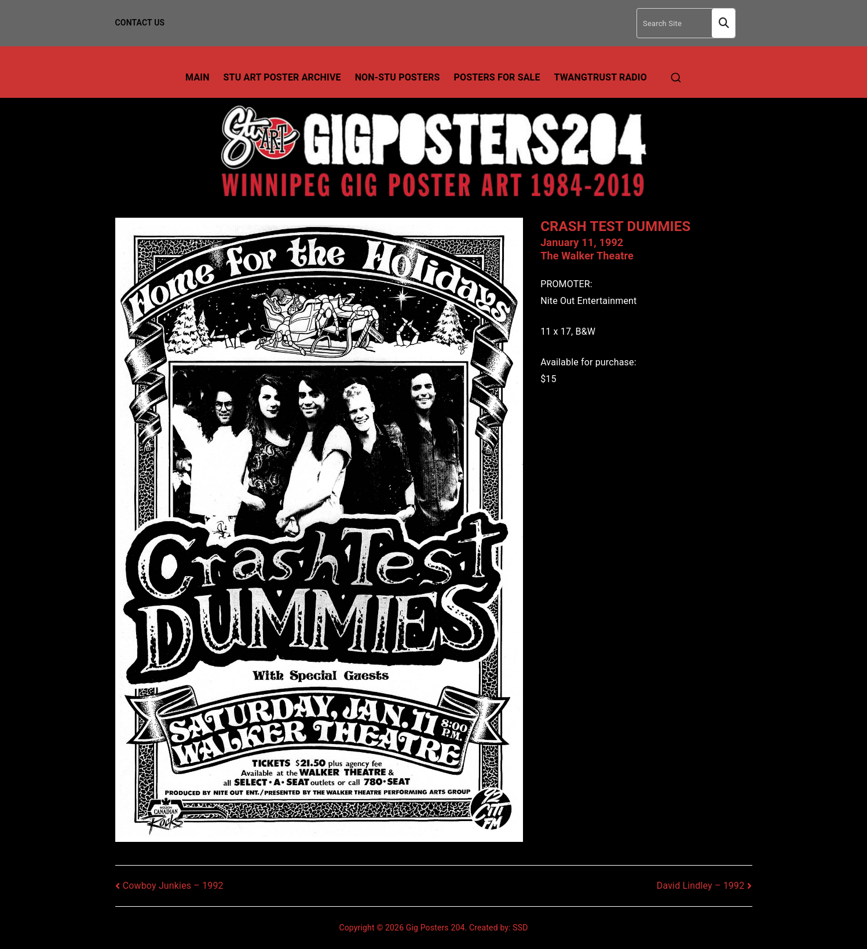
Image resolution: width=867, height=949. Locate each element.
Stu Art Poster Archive (282, 77)
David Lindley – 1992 (701, 885)
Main (197, 77)
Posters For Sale (497, 77)
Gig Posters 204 (435, 927)
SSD (520, 927)
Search (723, 23)
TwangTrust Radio (600, 77)
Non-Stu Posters (397, 77)
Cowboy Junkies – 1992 (173, 885)
